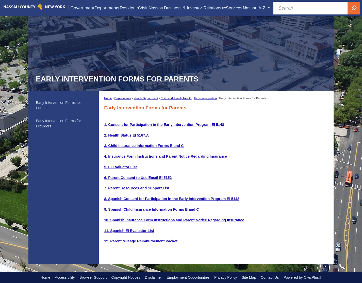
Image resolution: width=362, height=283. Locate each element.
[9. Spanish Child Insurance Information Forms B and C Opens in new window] (151, 209)
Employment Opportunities (188, 277)
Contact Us (270, 277)
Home (108, 98)
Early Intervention (205, 98)
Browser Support (93, 277)
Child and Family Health (175, 98)
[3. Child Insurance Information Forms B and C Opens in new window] (144, 146)
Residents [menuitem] (131, 8)
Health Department (146, 98)
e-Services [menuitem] (234, 8)
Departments (122, 98)
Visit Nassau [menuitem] (153, 8)
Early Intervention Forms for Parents (58, 105)
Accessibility (65, 277)
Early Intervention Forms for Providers (58, 123)
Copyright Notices (125, 277)
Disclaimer (153, 277)
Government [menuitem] (84, 8)
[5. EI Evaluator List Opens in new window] (120, 167)
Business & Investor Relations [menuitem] (195, 8)
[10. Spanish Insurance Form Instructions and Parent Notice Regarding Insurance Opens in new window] (174, 220)
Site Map (249, 277)
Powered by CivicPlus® (303, 277)
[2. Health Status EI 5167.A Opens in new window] (126, 135)
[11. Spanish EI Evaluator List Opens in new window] (129, 231)
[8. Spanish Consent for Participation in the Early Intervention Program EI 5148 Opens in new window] (171, 199)
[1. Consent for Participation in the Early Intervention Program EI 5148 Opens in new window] (164, 125)
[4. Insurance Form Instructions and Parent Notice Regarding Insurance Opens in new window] (165, 156)
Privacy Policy (225, 277)
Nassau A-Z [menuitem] (256, 8)
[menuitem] (63, 105)
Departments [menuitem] (109, 8)
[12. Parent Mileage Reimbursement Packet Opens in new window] (140, 241)
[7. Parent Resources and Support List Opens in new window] (136, 188)
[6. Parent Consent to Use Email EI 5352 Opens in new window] (138, 178)
